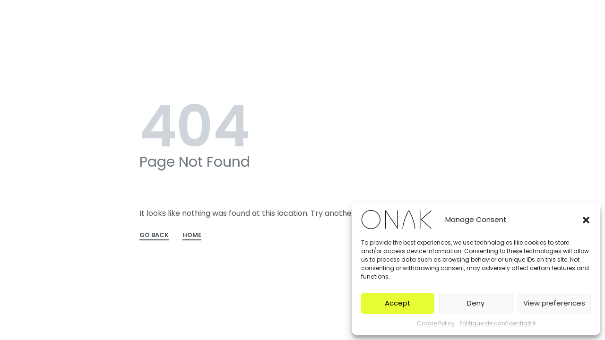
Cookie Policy (436, 323)
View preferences (554, 303)
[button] (586, 219)
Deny (475, 303)
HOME (191, 235)
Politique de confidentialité (497, 323)
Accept (398, 303)
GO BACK (154, 235)
